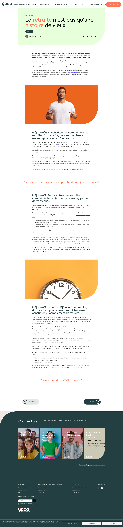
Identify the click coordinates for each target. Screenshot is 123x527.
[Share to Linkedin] (87, 36)
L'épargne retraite (76, 492)
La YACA (26, 441)
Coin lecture (75, 484)
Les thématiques (42, 490)
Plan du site (41, 492)
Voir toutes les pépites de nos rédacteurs (92, 473)
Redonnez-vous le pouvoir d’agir (24, 4)
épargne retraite (72, 73)
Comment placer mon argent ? (80, 488)
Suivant (91, 402)
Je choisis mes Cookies (71, 523)
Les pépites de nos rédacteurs (98, 4)
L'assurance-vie (76, 490)
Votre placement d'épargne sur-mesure (50, 484)
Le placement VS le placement (48, 444)
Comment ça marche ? (61, 4)
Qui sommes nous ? (23, 488)
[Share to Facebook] (83, 36)
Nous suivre (101, 484)
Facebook (98, 488)
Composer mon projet (43, 488)
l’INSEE (59, 144)
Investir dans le (93, 443)
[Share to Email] (91, 36)
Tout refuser (92, 523)
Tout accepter (112, 523)
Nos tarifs (75, 4)
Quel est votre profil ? (72, 443)
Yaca (7, 4)
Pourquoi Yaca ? (45, 4)
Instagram (102, 488)
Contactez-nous (22, 490)
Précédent (31, 402)
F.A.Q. (83, 4)
